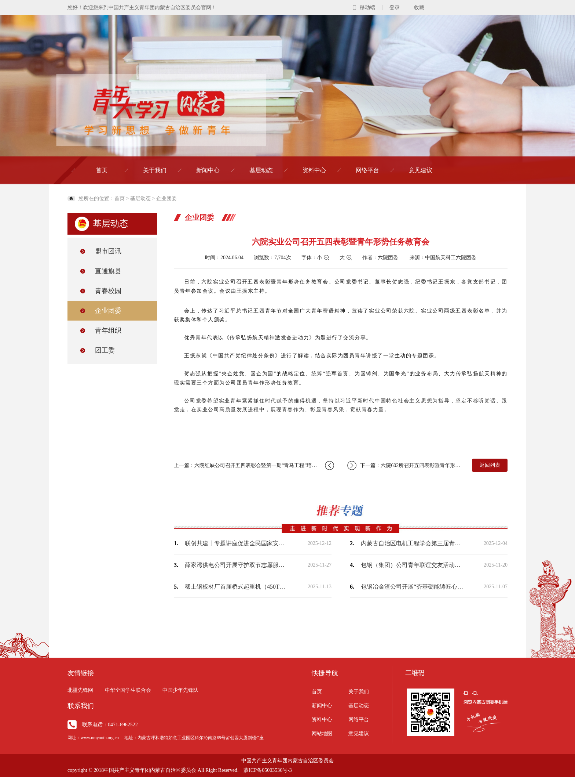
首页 (101, 170)
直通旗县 (108, 271)
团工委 (105, 350)
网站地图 (322, 733)
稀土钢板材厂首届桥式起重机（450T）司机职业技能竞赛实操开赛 (236, 586)
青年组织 (108, 330)
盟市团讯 (108, 251)
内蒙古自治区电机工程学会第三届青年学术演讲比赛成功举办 (412, 543)
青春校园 (108, 290)
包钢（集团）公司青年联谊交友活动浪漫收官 (412, 565)
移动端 (367, 7)
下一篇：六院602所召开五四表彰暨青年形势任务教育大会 (405, 465)
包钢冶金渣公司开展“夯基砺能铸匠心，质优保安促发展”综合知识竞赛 (412, 586)
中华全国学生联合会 (128, 690)
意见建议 (420, 170)
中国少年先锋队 (180, 690)
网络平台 (367, 170)
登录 (394, 7)
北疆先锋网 (80, 690)
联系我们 (80, 705)
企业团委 (166, 198)
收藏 (419, 7)
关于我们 (154, 170)
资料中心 (314, 170)
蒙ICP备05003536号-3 (267, 770)
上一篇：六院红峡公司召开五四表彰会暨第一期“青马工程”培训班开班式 (254, 465)
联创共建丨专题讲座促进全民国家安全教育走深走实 (236, 543)
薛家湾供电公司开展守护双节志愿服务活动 (236, 565)
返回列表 (490, 465)
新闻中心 (208, 170)
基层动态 (261, 170)
